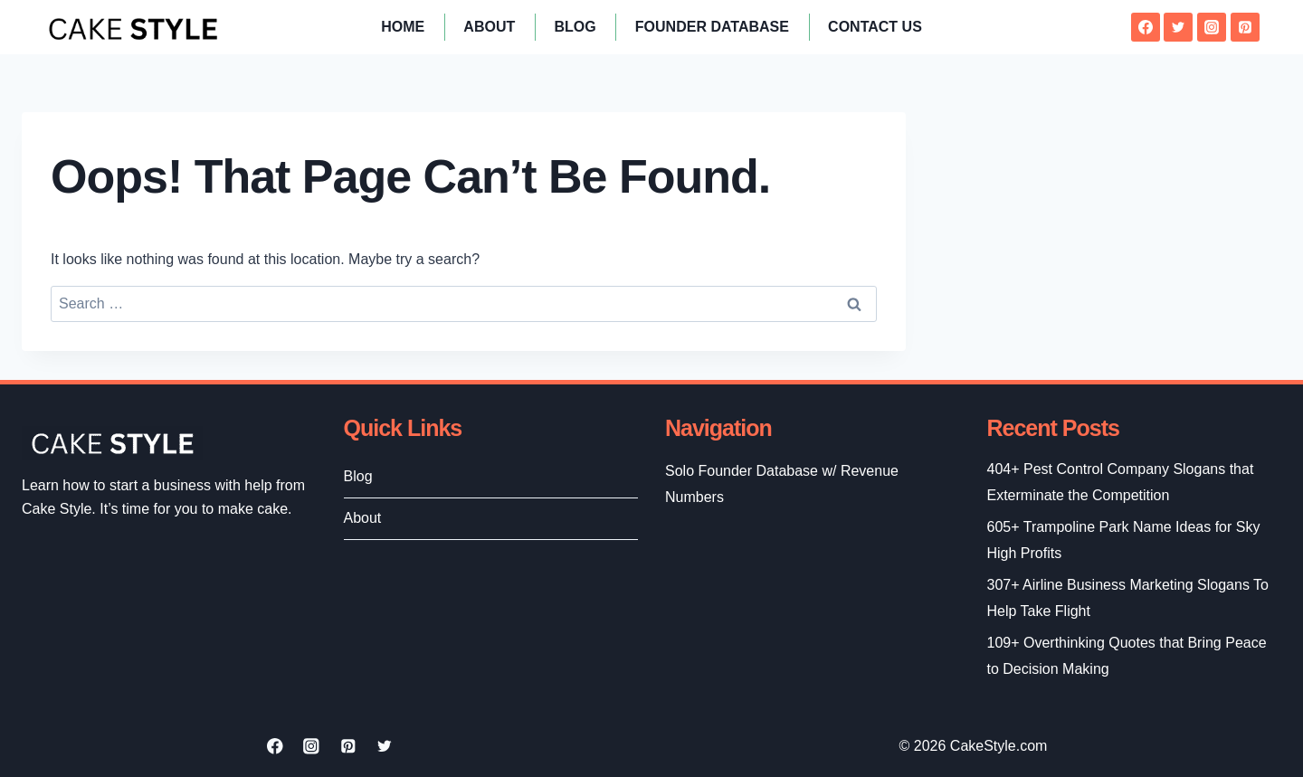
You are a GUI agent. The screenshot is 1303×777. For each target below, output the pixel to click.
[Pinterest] (1245, 27)
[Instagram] (1211, 27)
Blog (574, 26)
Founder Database (712, 26)
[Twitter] (1178, 27)
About (489, 26)
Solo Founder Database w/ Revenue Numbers (782, 484)
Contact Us (875, 26)
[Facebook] (1145, 27)
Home (402, 26)
